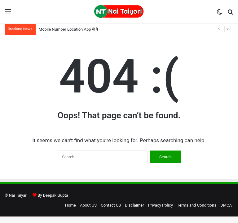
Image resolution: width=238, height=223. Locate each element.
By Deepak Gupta (52, 195)
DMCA (226, 205)
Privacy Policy (160, 205)
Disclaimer (134, 205)
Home (70, 205)
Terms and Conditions (196, 205)
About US (88, 205)
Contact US (111, 205)
